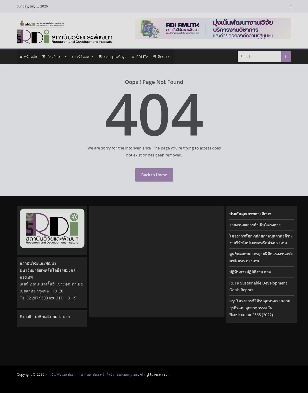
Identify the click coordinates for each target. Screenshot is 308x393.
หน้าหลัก (30, 56)
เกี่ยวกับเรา (56, 56)
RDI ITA (142, 56)
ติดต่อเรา (164, 56)
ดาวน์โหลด (83, 56)
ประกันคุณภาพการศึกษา (250, 214)
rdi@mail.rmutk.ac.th (51, 316)
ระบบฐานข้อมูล (115, 56)
